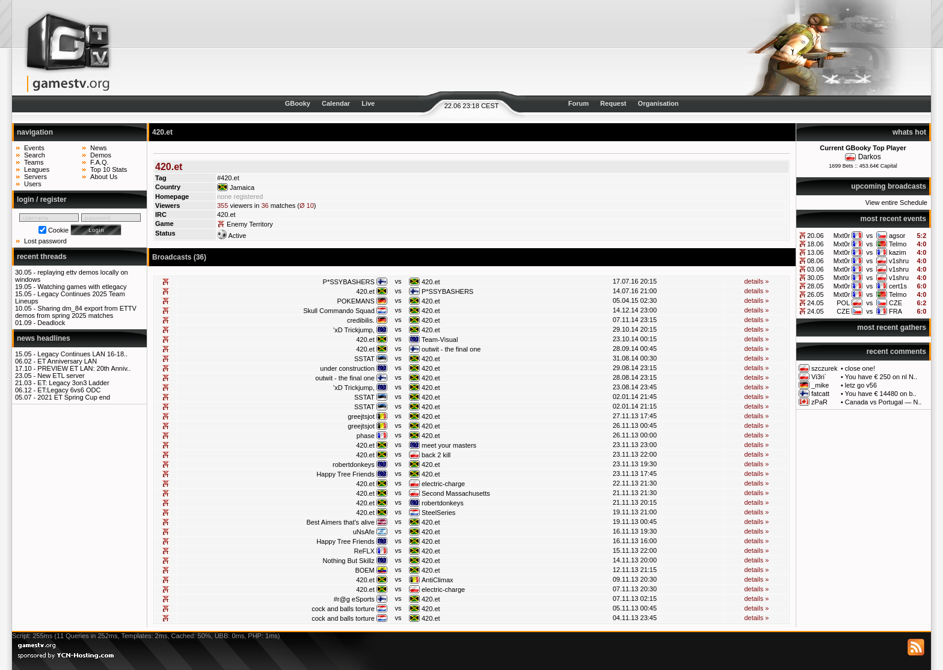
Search (34, 155)
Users (32, 183)
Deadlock (51, 322)
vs (869, 235)
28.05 (815, 286)
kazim (897, 252)
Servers (35, 176)
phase (366, 435)
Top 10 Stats (108, 169)
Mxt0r (842, 235)
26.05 (815, 294)
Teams (33, 162)
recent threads (42, 256)
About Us (103, 176)
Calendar (336, 103)
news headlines (43, 338)
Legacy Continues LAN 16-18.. (82, 354)
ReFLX (364, 551)
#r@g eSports (354, 599)
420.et (431, 281)
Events (34, 147)
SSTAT (364, 358)
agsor (897, 235)
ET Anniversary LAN (67, 361)
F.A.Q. (99, 162)
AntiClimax (437, 579)
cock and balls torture (343, 608)
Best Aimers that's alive (340, 522)
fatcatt (820, 393)
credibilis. (361, 320)
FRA (895, 311)
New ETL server (60, 375)
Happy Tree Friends (345, 474)
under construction (347, 368)
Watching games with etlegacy (81, 286)
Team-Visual (440, 339)
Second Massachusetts (456, 493)
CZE (895, 302)
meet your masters (449, 445)
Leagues (36, 169)
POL (843, 302)
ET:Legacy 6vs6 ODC (68, 390)
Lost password (45, 241)
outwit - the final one (451, 349)
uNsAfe (364, 531)
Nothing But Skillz (349, 560)
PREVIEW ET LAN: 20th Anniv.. (84, 368)
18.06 (815, 244)
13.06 (815, 252)
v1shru (899, 260)
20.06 (815, 235)
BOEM (364, 570)
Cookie (58, 230)
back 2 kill (436, 454)
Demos (100, 155)
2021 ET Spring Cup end (73, 397)
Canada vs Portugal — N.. (883, 402)
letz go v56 (861, 385)
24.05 (815, 302)
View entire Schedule (896, 202)
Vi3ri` (818, 376)
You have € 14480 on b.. (881, 393)
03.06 (815, 269)
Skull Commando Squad (339, 310)
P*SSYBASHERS (349, 281)
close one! (860, 368)
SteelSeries (438, 512)
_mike (820, 385)
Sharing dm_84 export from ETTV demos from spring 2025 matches (76, 312)
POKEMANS (355, 301)
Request (613, 103)
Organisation (658, 103)
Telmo (897, 244)
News (98, 147)
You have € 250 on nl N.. (881, 376)
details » (756, 281)
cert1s (898, 286)
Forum (578, 103)
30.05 (815, 277)
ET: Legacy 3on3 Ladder (73, 382)
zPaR (819, 402)
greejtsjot (361, 416)
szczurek (824, 368)
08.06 (815, 260)
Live (368, 103)
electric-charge (443, 483)
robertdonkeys (354, 464)
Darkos (869, 157)
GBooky (297, 103)
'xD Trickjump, (354, 329)
